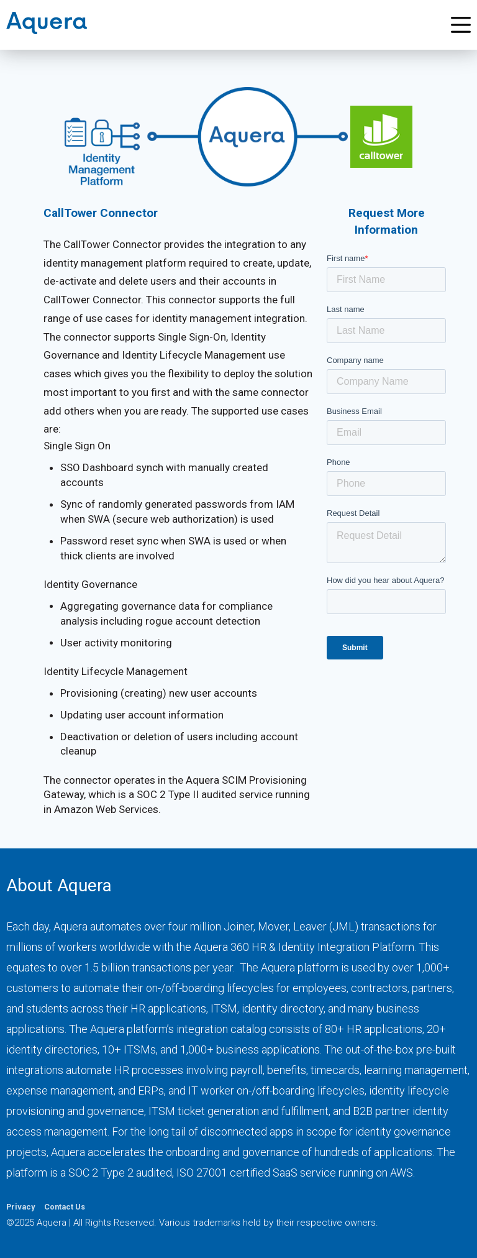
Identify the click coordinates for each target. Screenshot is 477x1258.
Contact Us (64, 1206)
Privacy (20, 1206)
